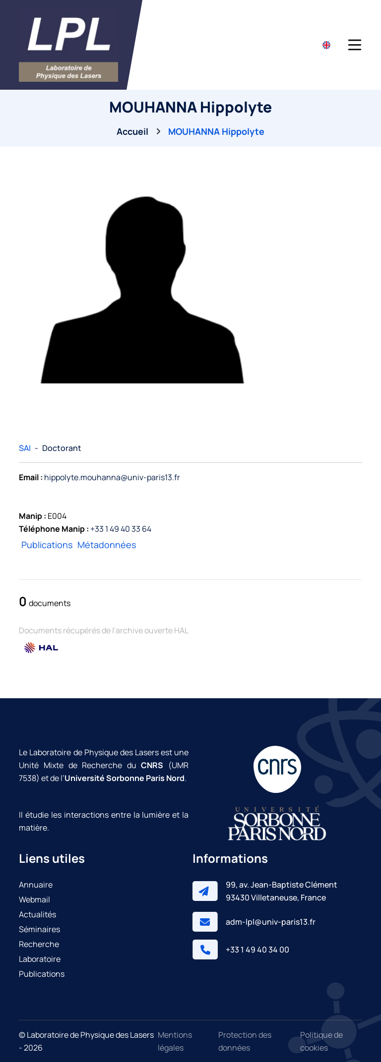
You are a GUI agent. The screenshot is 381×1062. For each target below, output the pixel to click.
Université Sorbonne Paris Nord (124, 778)
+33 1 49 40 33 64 (120, 528)
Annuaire (36, 884)
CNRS (152, 765)
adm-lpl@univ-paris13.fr (271, 921)
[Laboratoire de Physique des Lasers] (68, 45)
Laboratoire (40, 958)
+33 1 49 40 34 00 (257, 949)
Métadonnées (106, 545)
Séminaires (39, 929)
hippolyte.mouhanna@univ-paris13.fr (112, 477)
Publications (46, 545)
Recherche (39, 944)
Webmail (34, 899)
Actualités (37, 914)
